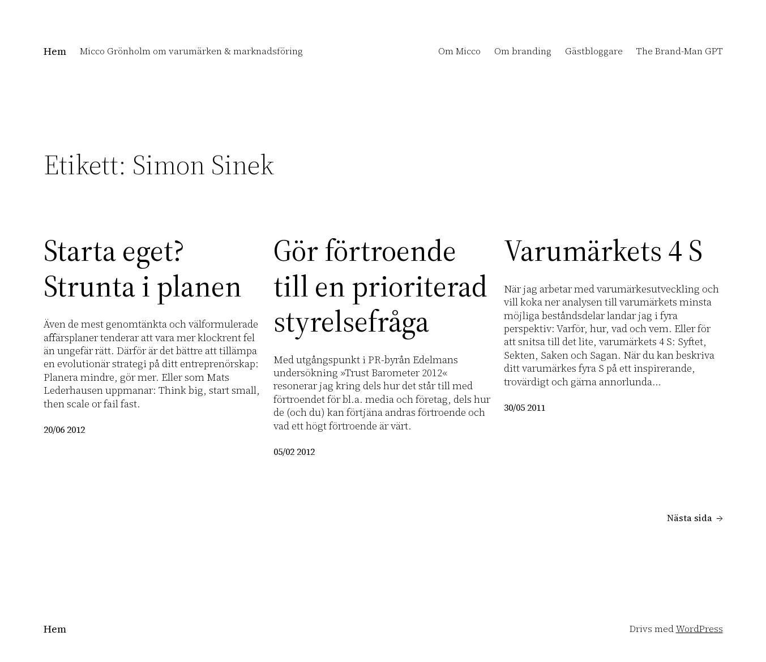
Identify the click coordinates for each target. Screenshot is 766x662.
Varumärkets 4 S (603, 250)
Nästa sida (695, 518)
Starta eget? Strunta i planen (143, 268)
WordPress (699, 628)
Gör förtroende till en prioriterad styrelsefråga (380, 286)
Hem (55, 51)
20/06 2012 (64, 429)
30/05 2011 (524, 407)
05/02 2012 (294, 451)
